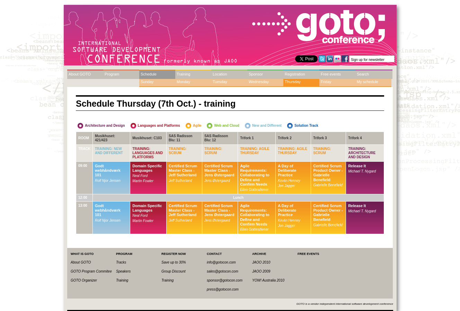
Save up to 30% (173, 262)
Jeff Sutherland (180, 181)
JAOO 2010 (261, 262)
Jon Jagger (286, 186)
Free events (331, 74)
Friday (326, 82)
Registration (295, 74)
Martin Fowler (142, 181)
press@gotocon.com (223, 289)
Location (220, 74)
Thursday (293, 82)
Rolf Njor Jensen (108, 181)
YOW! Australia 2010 (268, 280)
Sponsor (256, 74)
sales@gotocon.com (222, 271)
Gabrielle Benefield (328, 185)
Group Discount (173, 271)
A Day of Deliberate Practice (287, 170)
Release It (357, 166)
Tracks (121, 262)
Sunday (147, 82)
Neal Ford (140, 176)
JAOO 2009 (261, 271)
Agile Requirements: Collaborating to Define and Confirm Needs (254, 175)
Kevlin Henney (289, 181)
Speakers (123, 271)
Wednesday (259, 82)
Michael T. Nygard (362, 171)
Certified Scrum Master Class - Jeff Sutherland (183, 170)
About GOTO (80, 74)
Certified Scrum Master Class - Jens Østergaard (219, 170)
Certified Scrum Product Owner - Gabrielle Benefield (328, 173)
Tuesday (220, 82)
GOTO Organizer (84, 280)
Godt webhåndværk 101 (108, 170)
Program (112, 74)
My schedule (367, 82)
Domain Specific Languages (147, 168)
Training (183, 74)
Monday (183, 82)
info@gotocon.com (221, 262)
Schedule (149, 74)
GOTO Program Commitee (91, 271)
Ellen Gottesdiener (254, 190)
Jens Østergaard (217, 181)
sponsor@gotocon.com (224, 280)
